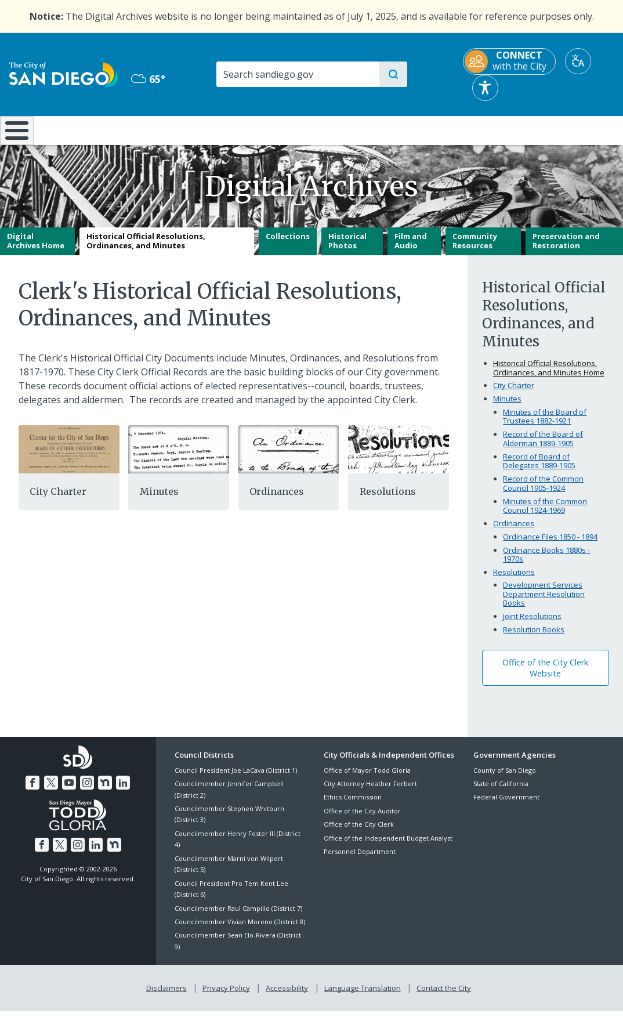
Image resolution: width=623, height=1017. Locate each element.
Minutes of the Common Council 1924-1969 (545, 514)
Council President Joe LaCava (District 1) (236, 778)
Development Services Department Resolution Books (544, 602)
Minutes (159, 500)
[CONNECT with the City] (509, 61)
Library (366, 129)
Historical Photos (347, 249)
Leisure (83, 129)
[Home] (17, 134)
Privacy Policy (227, 995)
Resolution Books (533, 638)
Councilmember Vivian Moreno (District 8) (240, 929)
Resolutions (388, 500)
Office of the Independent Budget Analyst (388, 846)
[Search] (297, 74)
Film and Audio (410, 249)
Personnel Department (360, 859)
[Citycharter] (69, 456)
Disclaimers (168, 995)
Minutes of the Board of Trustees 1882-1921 (544, 425)
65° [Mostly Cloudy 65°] (148, 78)
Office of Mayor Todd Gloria (367, 778)
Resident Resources (178, 129)
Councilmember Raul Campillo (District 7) (238, 916)
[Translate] (578, 61)
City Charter (58, 500)
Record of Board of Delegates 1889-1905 (539, 469)
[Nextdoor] (104, 790)
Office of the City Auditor (362, 819)
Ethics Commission (353, 805)
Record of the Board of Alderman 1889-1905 (543, 447)
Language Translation (361, 995)
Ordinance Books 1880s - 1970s (546, 563)
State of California (500, 791)
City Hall (571, 129)
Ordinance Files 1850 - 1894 (550, 545)
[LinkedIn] (121, 790)
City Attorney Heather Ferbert (370, 791)
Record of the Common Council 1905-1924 (543, 492)
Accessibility (287, 995)
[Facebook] (35, 790)
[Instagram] (86, 790)
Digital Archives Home (35, 249)
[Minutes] (178, 456)
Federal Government (506, 805)
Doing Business (270, 129)
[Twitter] (52, 790)
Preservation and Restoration (566, 249)
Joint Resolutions (532, 625)
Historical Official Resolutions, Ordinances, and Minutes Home (548, 376)
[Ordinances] (288, 456)
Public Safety (469, 129)
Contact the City (441, 995)
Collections (288, 245)
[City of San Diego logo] (63, 73)
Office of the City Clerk (359, 832)
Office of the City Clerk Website (545, 676)
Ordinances (276, 500)
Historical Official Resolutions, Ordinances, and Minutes (145, 249)
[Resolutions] (398, 456)
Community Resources (474, 249)
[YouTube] (69, 790)
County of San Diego (504, 778)
